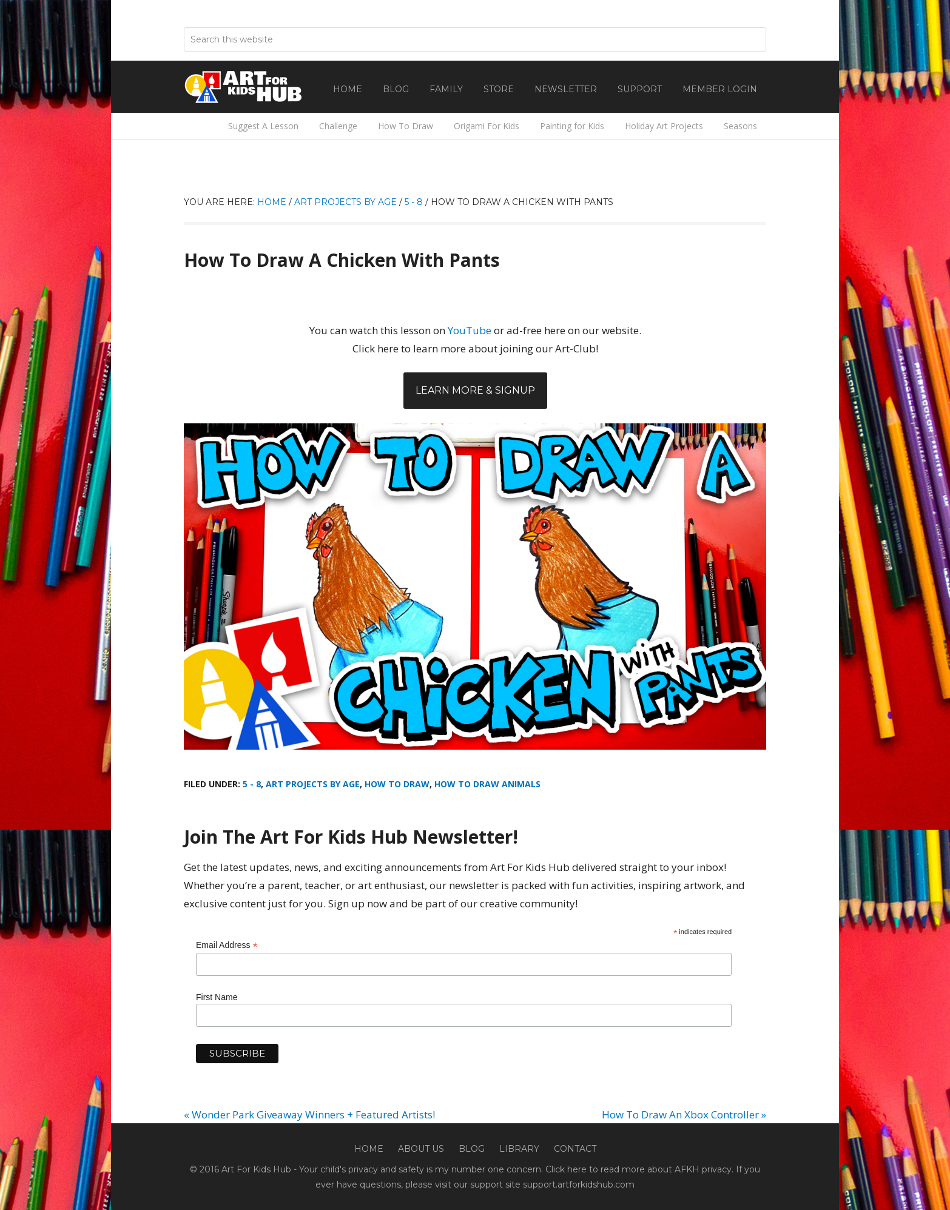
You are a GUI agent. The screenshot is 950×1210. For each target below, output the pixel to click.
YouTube (469, 330)
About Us (421, 1148)
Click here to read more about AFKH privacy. (639, 1169)
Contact (575, 1148)
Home (368, 1148)
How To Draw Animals (487, 784)
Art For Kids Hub (244, 87)
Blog (472, 1148)
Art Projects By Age (313, 784)
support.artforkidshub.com (579, 1184)
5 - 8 (252, 784)
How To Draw (397, 784)
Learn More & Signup (475, 390)
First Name (216, 997)
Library (519, 1148)
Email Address (227, 945)
